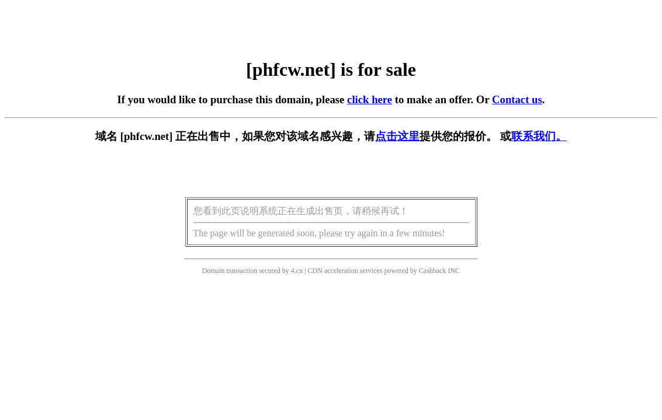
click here (369, 99)
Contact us (517, 99)
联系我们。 (539, 136)
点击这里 (397, 136)
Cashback (432, 271)
